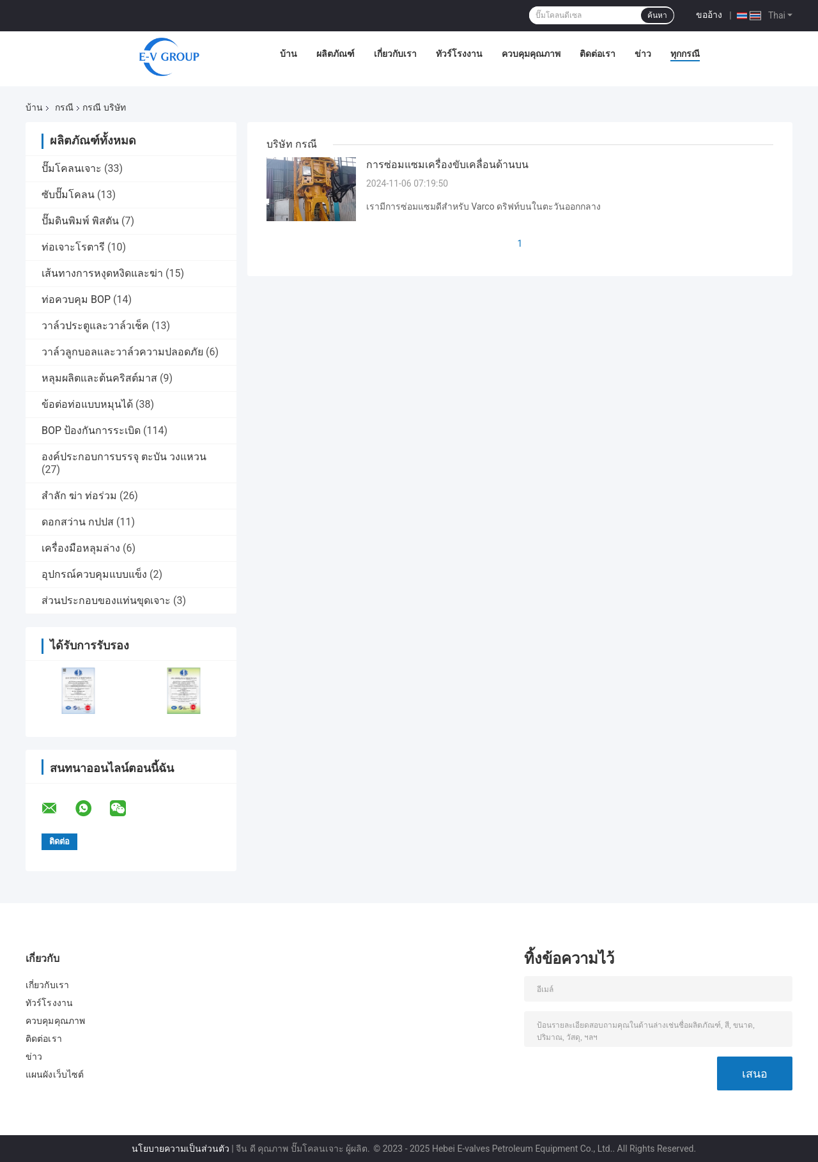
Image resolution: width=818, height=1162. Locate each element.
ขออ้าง (709, 15)
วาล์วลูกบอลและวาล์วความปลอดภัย (122, 352)
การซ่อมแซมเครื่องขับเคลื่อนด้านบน (447, 165)
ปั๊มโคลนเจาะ (72, 168)
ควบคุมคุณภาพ (531, 54)
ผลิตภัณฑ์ (335, 54)
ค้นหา (657, 15)
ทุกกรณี (685, 54)
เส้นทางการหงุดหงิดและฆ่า (102, 273)
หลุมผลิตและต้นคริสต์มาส (99, 378)
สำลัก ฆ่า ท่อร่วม (79, 496)
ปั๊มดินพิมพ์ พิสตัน (80, 221)
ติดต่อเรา (597, 54)
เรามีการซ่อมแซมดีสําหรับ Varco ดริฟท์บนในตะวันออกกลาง (483, 206)
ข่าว (643, 54)
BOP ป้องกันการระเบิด (91, 430)
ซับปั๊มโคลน (68, 195)
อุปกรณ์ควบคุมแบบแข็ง (94, 574)
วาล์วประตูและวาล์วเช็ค (95, 326)
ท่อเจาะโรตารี (73, 247)
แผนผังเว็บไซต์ (55, 1074)
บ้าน (288, 54)
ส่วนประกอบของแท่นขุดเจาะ (106, 600)
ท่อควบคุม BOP (76, 299)
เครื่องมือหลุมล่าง (81, 548)
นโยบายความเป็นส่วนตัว (180, 1148)
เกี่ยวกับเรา (395, 54)
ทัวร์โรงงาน (459, 54)
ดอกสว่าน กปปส (78, 522)
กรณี (64, 107)
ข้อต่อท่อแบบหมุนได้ (87, 404)
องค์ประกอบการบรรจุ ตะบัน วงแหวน (124, 457)
